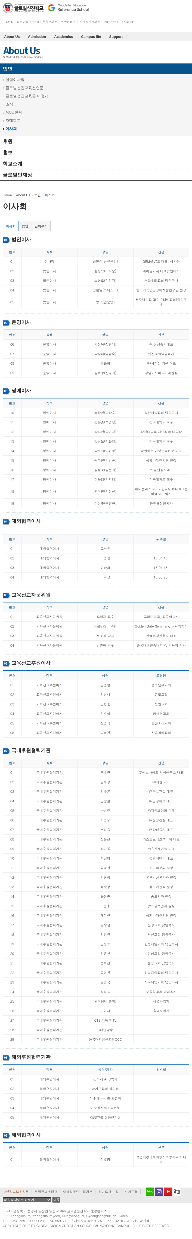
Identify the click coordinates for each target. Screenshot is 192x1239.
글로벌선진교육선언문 (24, 88)
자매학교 (13, 120)
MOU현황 (13, 112)
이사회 (11, 129)
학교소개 (12, 163)
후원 (8, 141)
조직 (9, 104)
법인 (8, 69)
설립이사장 (14, 80)
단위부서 (41, 226)
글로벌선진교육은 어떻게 (26, 96)
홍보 (8, 152)
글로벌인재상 (17, 175)
